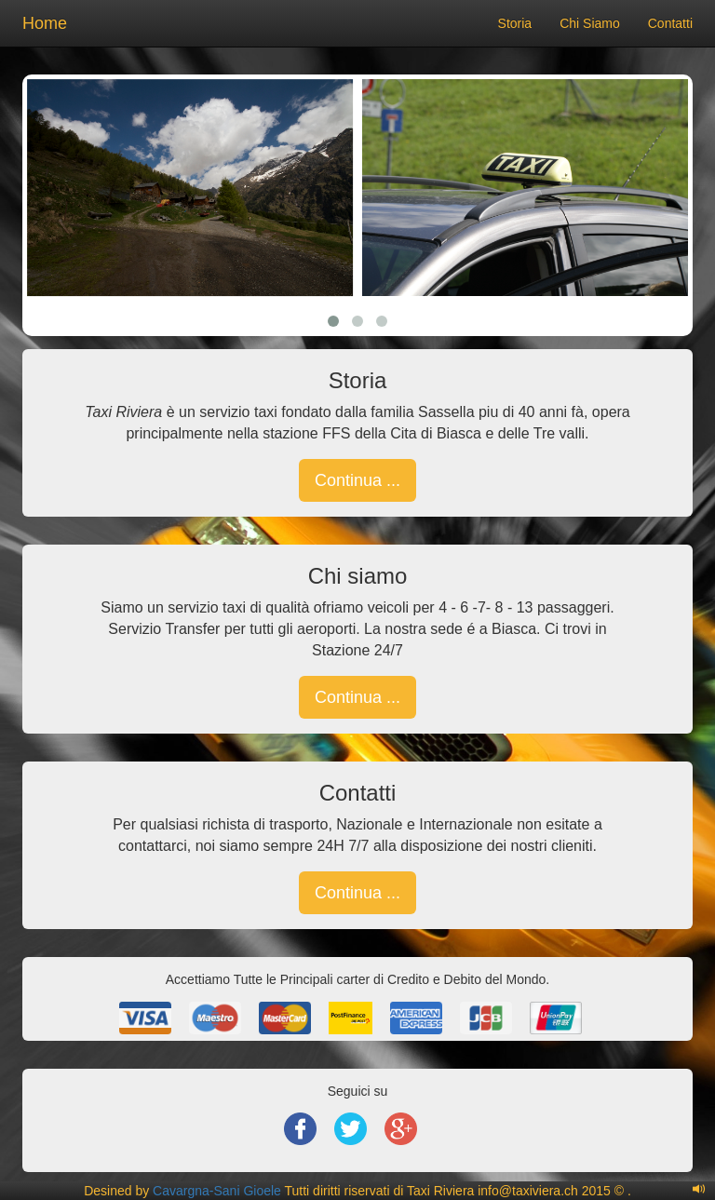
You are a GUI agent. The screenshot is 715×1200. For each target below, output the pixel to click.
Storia (515, 23)
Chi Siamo (590, 23)
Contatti (670, 23)
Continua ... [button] (357, 480)
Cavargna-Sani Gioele (217, 1190)
